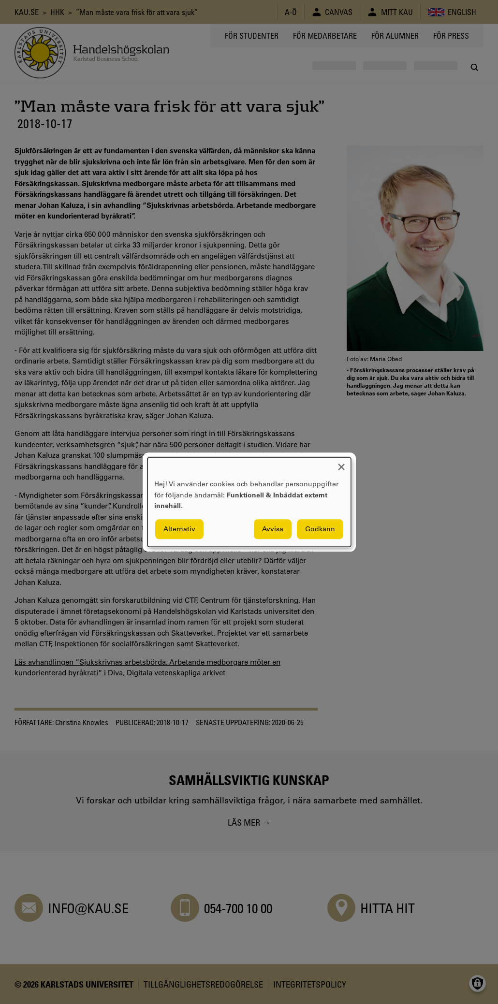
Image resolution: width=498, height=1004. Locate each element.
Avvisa (272, 528)
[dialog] (249, 502)
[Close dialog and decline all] (341, 463)
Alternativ (179, 528)
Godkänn (320, 528)
